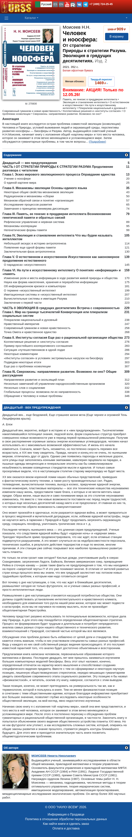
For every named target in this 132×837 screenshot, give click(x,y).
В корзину (117, 36)
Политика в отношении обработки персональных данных (66, 819)
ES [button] (55, 4)
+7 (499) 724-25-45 (101, 4)
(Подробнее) (97, 141)
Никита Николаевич (54, 755)
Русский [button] (46, 4)
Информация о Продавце (66, 814)
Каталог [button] (30, 18)
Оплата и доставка (66, 828)
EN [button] (61, 4)
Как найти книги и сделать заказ (66, 823)
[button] (67, 4)
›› (101, 81)
